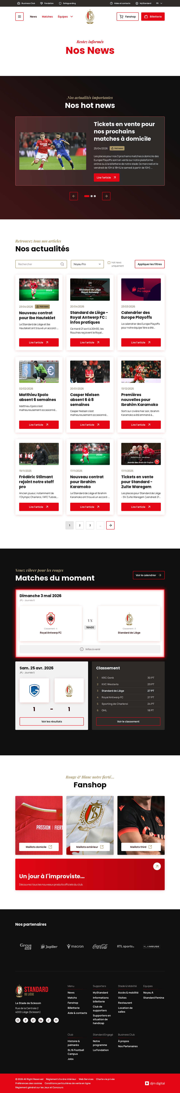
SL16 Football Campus (76, 1052)
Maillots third (141, 847)
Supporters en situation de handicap (102, 1019)
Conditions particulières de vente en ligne (67, 1083)
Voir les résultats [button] (51, 721)
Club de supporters (100, 1008)
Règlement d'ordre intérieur (61, 1079)
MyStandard (143, 3)
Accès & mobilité (128, 992)
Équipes (66, 16)
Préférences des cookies (28, 1083)
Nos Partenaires (128, 1046)
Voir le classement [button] (128, 721)
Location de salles (125, 1009)
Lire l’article (107, 177)
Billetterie (153, 16)
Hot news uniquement (118, 264)
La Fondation (101, 1050)
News (33, 16)
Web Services (86, 1079)
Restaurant (125, 1002)
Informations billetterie (101, 999)
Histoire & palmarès (74, 1043)
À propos (123, 1041)
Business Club (26, 3)
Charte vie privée (105, 1079)
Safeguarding (67, 3)
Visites (122, 997)
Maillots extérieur (90, 847)
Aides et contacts (120, 3)
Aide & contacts (77, 1013)
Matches (47, 16)
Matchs (72, 997)
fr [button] (159, 3)
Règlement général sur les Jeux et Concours (39, 1087)
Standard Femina (153, 997)
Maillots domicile (39, 847)
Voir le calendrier (149, 575)
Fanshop (128, 16)
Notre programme (100, 1043)
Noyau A (148, 992)
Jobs (71, 1059)
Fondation (47, 3)
